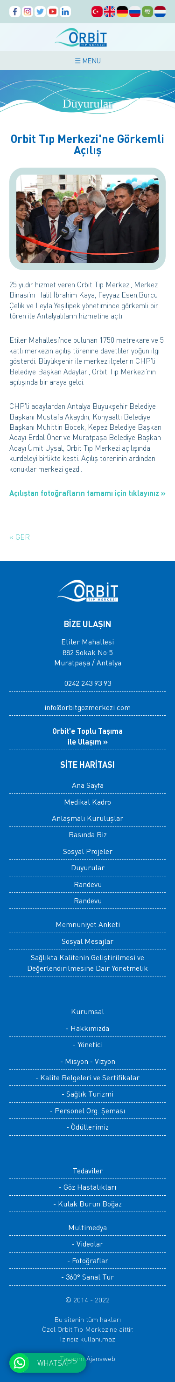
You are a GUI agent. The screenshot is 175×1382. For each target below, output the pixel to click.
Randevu (88, 884)
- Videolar (87, 1243)
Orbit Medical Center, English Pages (109, 11)
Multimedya (87, 1227)
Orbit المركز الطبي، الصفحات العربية (147, 11)
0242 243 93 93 (87, 683)
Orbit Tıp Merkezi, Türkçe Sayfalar (97, 11)
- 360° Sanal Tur (87, 1276)
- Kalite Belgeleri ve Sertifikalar (87, 1077)
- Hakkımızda (87, 1028)
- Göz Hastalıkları (87, 1187)
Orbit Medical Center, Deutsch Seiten (122, 11)
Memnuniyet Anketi (88, 924)
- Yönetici (88, 1044)
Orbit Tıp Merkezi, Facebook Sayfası (15, 11)
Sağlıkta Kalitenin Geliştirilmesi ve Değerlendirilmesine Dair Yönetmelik (87, 962)
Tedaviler (88, 1170)
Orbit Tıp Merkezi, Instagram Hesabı (27, 11)
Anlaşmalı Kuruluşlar (87, 818)
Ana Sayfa (88, 785)
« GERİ (20, 537)
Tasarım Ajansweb (87, 1358)
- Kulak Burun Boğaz (87, 1203)
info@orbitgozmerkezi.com (87, 707)
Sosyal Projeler (87, 851)
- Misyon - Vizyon (87, 1061)
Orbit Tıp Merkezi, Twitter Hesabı (40, 11)
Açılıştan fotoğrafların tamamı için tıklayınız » (87, 493)
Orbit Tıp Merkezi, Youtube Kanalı (52, 11)
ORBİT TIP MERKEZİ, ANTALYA (88, 37)
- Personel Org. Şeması (87, 1110)
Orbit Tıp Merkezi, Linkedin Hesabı (65, 11)
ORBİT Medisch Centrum (160, 11)
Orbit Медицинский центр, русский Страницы (134, 11)
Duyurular (88, 867)
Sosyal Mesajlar (87, 941)
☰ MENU (88, 60)
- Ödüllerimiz (87, 1126)
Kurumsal (87, 1011)
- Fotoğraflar (87, 1260)
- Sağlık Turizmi (87, 1093)
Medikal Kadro (87, 801)
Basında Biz (88, 834)
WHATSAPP (57, 1363)
